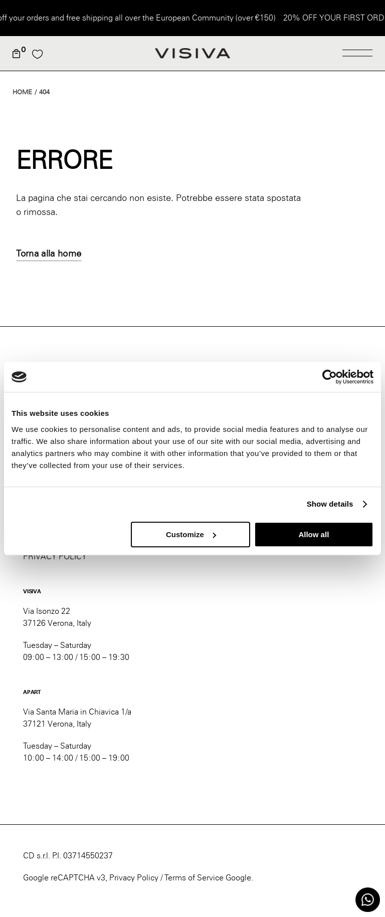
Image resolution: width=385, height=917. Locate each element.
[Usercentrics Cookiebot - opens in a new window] (329, 376)
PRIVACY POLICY (55, 556)
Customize (191, 534)
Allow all (313, 534)
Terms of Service (194, 877)
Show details (330, 504)
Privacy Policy (133, 877)
